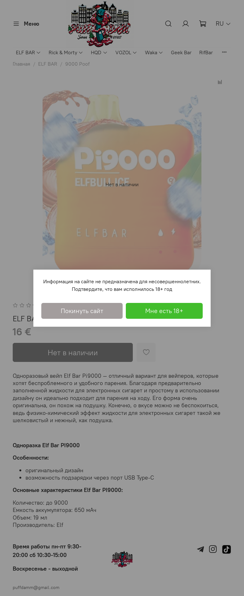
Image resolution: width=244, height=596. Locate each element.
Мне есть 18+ (164, 311)
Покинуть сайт (82, 311)
